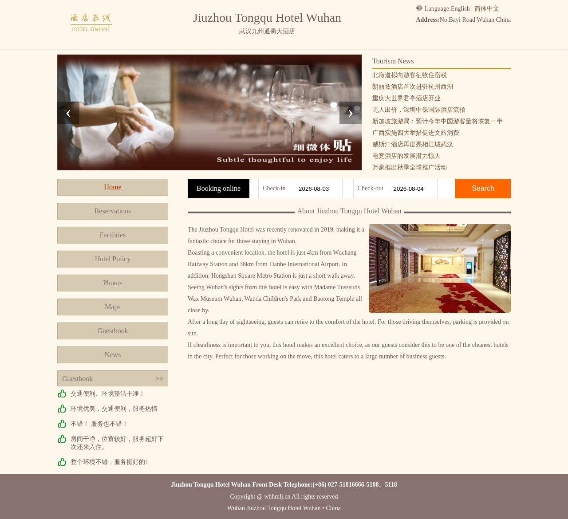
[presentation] (68, 113)
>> (159, 378)
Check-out (370, 188)
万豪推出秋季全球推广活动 (409, 167)
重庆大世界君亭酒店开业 (406, 98)
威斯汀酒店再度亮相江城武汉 (412, 144)
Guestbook (112, 330)
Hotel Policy (112, 259)
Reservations (113, 211)
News (113, 354)
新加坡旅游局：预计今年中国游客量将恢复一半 (437, 121)
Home (112, 187)
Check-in (274, 188)
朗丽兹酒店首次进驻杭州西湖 (412, 86)
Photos (112, 283)
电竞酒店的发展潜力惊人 (406, 156)
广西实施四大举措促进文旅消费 (415, 133)
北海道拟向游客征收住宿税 (409, 75)
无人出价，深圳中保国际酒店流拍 (418, 109)
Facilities (113, 235)
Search (483, 188)
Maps (113, 307)
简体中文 (486, 8)
